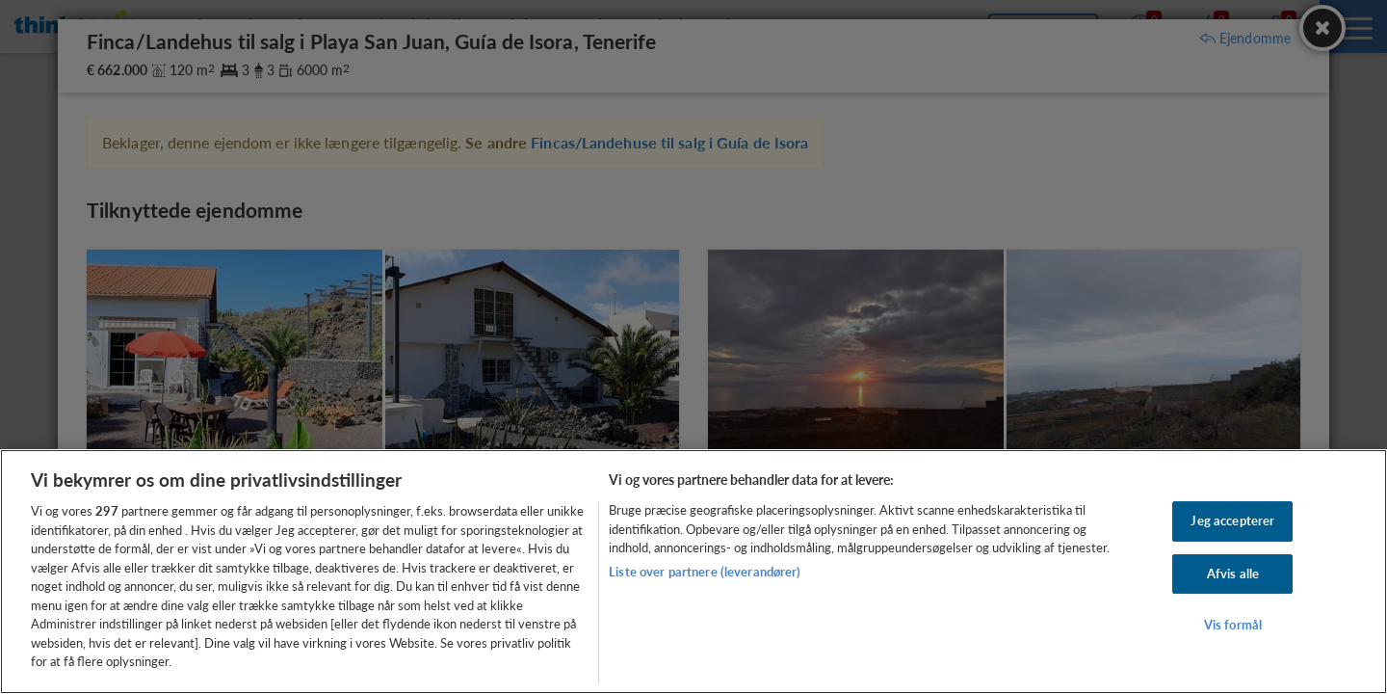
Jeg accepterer (1232, 520)
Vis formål (1233, 625)
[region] (693, 571)
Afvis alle (1233, 573)
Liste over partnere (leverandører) (704, 571)
